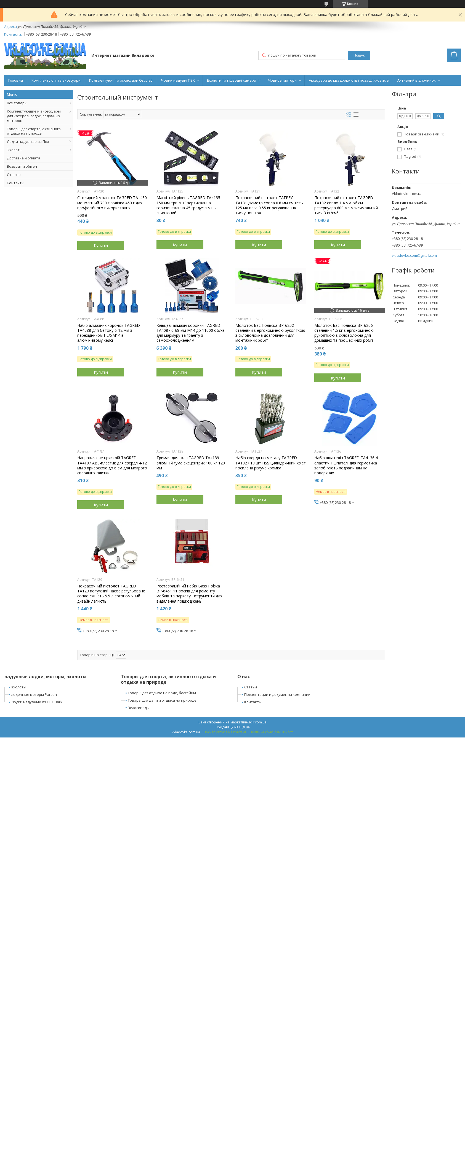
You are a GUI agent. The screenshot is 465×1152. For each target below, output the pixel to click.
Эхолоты (14, 149)
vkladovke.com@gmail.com (414, 255)
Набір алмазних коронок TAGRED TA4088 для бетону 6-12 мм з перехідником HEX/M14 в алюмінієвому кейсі (108, 333)
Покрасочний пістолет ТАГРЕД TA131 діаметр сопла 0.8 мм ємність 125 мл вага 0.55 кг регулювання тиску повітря (269, 205)
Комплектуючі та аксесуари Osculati (121, 80)
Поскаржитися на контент (225, 732)
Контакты (15, 182)
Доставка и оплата (23, 158)
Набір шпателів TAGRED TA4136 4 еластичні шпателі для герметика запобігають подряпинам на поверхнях (346, 465)
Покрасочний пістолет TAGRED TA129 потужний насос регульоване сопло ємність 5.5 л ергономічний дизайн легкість (111, 594)
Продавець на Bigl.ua (233, 727)
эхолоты (18, 687)
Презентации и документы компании (277, 694)
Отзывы (14, 174)
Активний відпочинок (416, 80)
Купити (101, 245)
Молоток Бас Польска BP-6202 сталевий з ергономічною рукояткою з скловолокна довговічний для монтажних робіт (270, 333)
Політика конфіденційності (272, 732)
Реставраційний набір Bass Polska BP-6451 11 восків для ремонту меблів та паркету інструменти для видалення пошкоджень (189, 594)
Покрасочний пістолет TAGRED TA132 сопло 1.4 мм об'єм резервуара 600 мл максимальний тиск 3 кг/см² (346, 205)
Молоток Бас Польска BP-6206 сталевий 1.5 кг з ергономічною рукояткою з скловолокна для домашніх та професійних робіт (344, 333)
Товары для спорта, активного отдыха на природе (34, 131)
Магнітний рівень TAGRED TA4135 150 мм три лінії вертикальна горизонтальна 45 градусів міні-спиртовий (188, 205)
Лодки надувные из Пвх (28, 141)
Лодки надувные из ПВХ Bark (36, 701)
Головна (15, 80)
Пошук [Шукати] (359, 55)
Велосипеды (139, 707)
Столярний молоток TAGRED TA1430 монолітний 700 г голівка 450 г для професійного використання (112, 202)
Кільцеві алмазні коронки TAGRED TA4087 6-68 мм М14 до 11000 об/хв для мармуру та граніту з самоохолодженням (190, 333)
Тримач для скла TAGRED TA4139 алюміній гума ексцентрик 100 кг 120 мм (190, 462)
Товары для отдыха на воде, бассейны (162, 692)
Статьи (250, 687)
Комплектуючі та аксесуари (56, 80)
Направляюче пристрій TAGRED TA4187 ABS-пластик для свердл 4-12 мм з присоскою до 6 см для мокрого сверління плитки (112, 465)
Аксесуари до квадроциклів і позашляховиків (349, 80)
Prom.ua (260, 722)
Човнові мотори (282, 80)
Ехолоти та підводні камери (231, 80)
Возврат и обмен (22, 166)
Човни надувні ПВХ (178, 80)
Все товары (17, 102)
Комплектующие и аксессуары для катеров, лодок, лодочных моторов (34, 116)
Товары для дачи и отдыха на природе (162, 700)
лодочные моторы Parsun (34, 694)
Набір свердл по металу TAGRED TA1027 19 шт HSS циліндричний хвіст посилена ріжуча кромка (270, 462)
